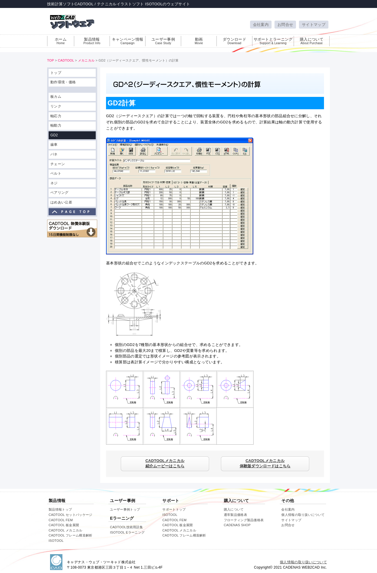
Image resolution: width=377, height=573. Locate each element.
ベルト (55, 173)
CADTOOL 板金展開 (64, 525)
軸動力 (55, 125)
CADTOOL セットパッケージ (70, 514)
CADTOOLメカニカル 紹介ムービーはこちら (165, 463)
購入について (311, 41)
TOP (50, 60)
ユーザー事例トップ (125, 509)
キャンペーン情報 (127, 41)
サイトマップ (313, 24)
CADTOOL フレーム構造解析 (70, 535)
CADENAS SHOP (237, 525)
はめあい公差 (61, 202)
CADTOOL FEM (61, 520)
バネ (54, 154)
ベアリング (59, 193)
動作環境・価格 (63, 82)
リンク (55, 106)
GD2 (54, 135)
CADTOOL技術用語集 (126, 527)
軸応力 (55, 116)
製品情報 (91, 41)
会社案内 (261, 24)
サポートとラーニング (273, 41)
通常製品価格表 (235, 514)
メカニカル (86, 60)
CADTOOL (66, 60)
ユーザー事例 (163, 41)
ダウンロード (234, 41)
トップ (55, 73)
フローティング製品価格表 (244, 520)
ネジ (54, 183)
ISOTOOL (56, 540)
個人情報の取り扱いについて (303, 514)
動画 (199, 41)
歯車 (54, 145)
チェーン (57, 164)
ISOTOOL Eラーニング (127, 532)
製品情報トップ (60, 509)
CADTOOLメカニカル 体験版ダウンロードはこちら (265, 463)
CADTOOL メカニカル (65, 530)
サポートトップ (174, 509)
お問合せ (285, 24)
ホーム (61, 41)
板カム (55, 97)
